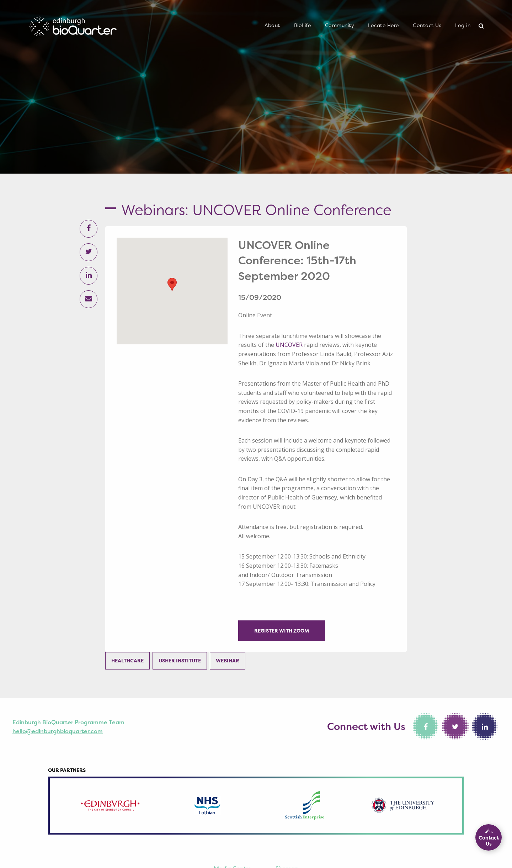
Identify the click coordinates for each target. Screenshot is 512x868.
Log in (462, 25)
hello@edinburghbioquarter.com (57, 731)
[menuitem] (272, 25)
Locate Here (383, 25)
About (272, 25)
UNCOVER (289, 345)
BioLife (302, 25)
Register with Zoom (281, 630)
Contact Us (427, 25)
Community (339, 25)
